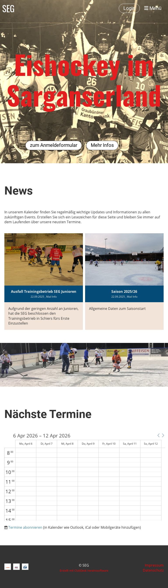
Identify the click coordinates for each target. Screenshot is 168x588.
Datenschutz (153, 570)
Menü (152, 8)
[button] (158, 435)
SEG (8, 8)
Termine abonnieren (25, 527)
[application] (84, 477)
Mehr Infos (102, 145)
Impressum (154, 565)
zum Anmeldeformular (53, 145)
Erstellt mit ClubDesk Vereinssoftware (84, 570)
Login (129, 8)
